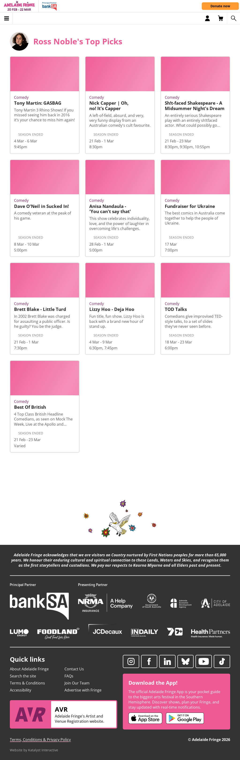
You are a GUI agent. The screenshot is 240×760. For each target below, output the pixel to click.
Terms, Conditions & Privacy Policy (40, 739)
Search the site (23, 676)
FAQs (68, 676)
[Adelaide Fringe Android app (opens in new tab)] (185, 718)
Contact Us (74, 669)
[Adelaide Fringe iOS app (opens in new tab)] (145, 718)
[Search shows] (233, 18)
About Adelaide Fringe (29, 669)
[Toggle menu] (6, 18)
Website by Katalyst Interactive (34, 750)
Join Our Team (77, 683)
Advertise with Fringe (82, 690)
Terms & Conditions (27, 683)
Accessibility (20, 690)
